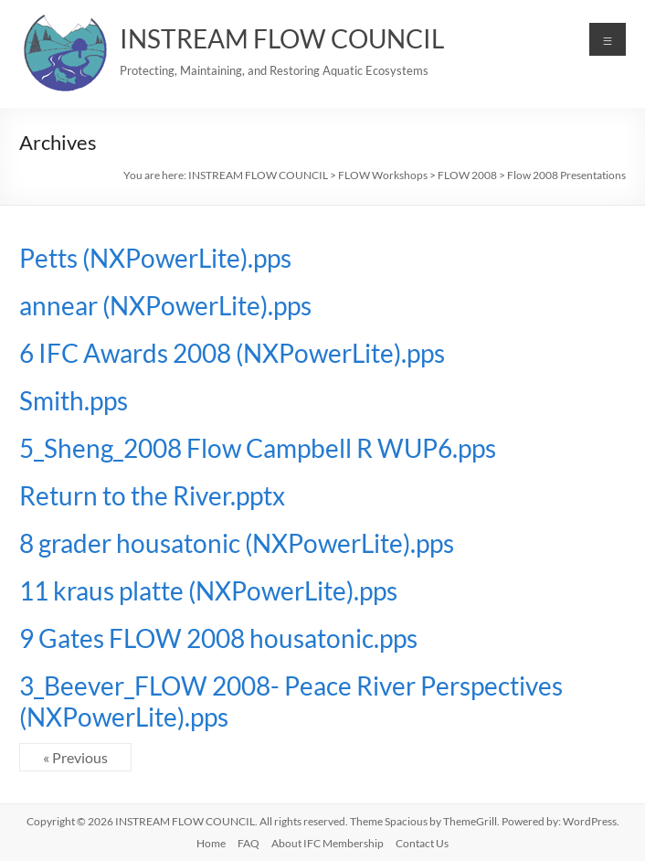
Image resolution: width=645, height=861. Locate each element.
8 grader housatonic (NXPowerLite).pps (236, 542)
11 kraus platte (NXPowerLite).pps (208, 590)
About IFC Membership (327, 843)
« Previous (75, 757)
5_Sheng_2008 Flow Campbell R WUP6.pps (257, 447)
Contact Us (422, 843)
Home (211, 843)
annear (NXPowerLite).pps (165, 305)
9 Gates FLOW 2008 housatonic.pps (218, 638)
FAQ (248, 843)
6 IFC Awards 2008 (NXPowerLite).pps (232, 352)
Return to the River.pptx (152, 495)
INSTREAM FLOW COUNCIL (282, 38)
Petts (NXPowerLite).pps (155, 257)
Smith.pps (73, 400)
